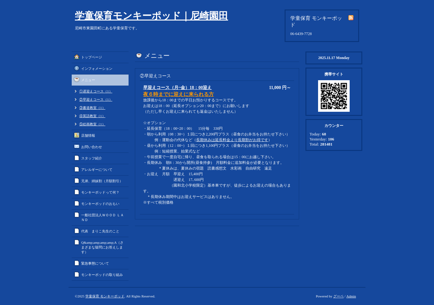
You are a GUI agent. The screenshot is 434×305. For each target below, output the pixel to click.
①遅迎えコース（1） (95, 91)
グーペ (338, 296)
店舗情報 (88, 135)
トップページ (91, 57)
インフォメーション (96, 68)
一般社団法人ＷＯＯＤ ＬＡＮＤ (102, 217)
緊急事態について (95, 263)
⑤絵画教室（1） (92, 124)
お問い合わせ (91, 147)
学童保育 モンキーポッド (104, 296)
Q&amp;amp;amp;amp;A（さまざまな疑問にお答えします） (102, 247)
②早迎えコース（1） (95, 99)
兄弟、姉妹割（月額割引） (102, 181)
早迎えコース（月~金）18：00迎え (177, 87)
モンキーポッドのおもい (100, 204)
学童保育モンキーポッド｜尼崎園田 (151, 15)
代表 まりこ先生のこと (100, 231)
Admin (351, 296)
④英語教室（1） (92, 116)
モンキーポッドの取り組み (102, 275)
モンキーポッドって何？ (100, 192)
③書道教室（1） (92, 108)
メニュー (88, 80)
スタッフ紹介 (91, 158)
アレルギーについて (96, 169)
